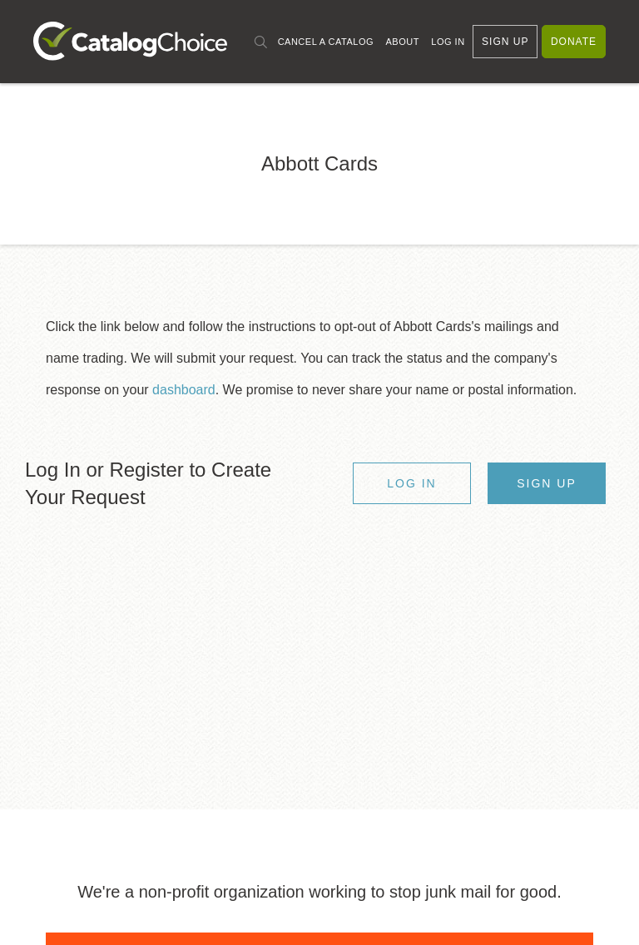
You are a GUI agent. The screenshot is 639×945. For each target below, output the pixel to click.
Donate (574, 41)
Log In (447, 42)
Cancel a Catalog (326, 42)
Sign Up (505, 41)
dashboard (183, 390)
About (402, 42)
